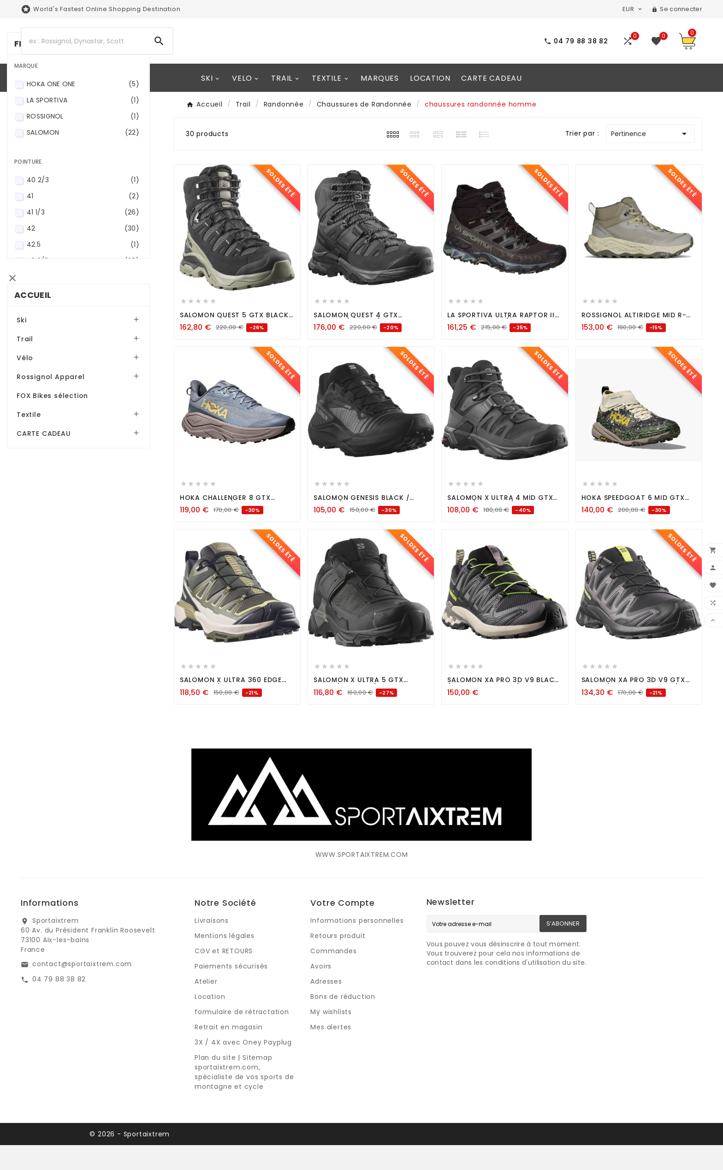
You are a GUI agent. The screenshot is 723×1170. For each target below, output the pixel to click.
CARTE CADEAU (57, 532)
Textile (42, 513)
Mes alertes (330, 1052)
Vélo (38, 456)
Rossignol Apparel (64, 475)
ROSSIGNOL (95, 226)
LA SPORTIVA (95, 210)
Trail (38, 437)
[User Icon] (677, 9)
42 (95, 338)
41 (95, 306)
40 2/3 (95, 290)
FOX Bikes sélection (66, 494)
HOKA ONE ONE (95, 194)
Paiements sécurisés (231, 991)
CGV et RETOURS (224, 975)
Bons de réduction (342, 1021)
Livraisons (212, 945)
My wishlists (331, 1036)
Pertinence (650, 158)
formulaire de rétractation (242, 1036)
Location (210, 1021)
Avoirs (321, 991)
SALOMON (95, 242)
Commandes (333, 975)
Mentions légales (225, 960)
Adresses (326, 1006)
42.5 (95, 354)
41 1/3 (95, 322)
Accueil (46, 393)
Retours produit (337, 960)
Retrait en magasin (228, 1052)
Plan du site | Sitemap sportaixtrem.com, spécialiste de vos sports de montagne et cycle (244, 1097)
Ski (35, 418)
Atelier (206, 1006)
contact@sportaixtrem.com (82, 988)
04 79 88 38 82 (59, 1004)
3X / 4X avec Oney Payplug (243, 1067)
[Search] (84, 53)
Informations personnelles (356, 945)
